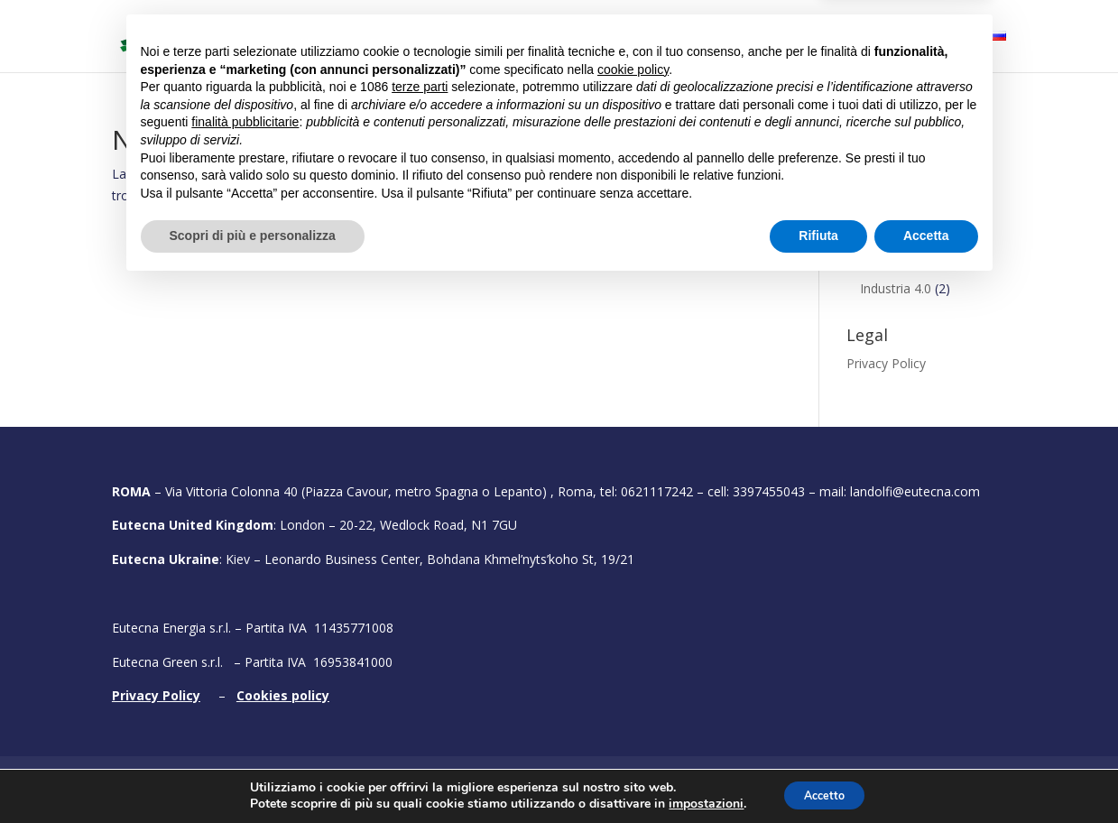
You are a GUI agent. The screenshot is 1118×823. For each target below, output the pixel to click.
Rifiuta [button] (818, 773)
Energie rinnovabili (913, 260)
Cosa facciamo (478, 37)
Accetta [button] (926, 773)
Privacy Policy (886, 363)
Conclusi (870, 162)
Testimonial (854, 37)
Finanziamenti (887, 190)
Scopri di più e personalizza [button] (253, 773)
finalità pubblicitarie (245, 659)
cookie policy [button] (633, 607)
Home (303, 37)
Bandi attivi (604, 37)
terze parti (420, 624)
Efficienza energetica (920, 210)
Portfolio (692, 37)
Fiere (759, 37)
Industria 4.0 (895, 288)
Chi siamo (377, 37)
